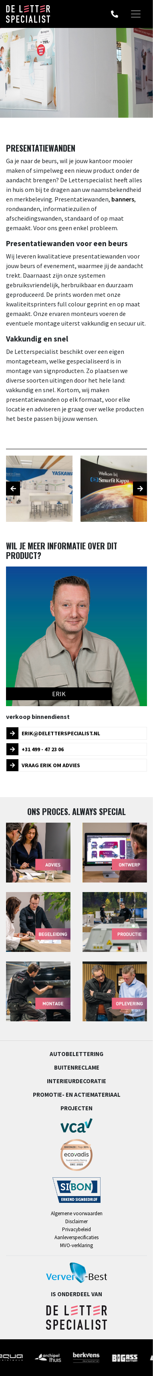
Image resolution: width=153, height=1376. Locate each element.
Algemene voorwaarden (77, 1213)
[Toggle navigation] (136, 14)
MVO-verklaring (76, 1245)
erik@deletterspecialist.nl (53, 733)
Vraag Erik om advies (43, 765)
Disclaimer (76, 1221)
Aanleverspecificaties (76, 1237)
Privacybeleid (76, 1229)
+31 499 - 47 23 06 (35, 749)
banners (122, 199)
